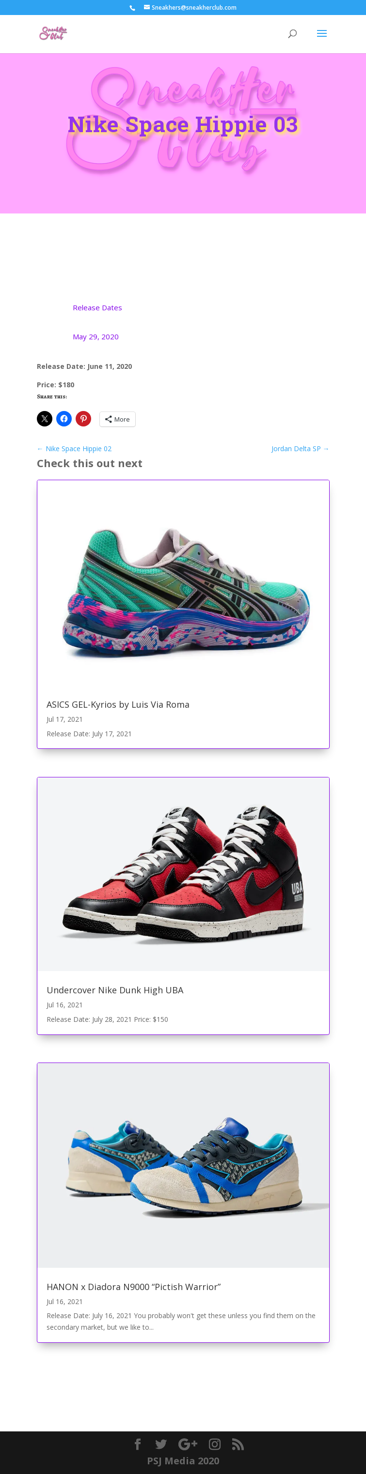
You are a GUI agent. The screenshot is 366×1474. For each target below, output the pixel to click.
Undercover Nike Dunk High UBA (115, 990)
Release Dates (97, 307)
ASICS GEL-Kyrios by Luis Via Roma (118, 704)
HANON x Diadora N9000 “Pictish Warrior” (134, 1286)
